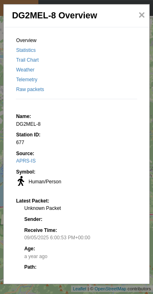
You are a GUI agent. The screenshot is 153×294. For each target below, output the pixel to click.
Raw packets (30, 89)
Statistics (25, 50)
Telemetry (26, 79)
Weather (25, 70)
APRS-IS (25, 161)
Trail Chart (27, 60)
